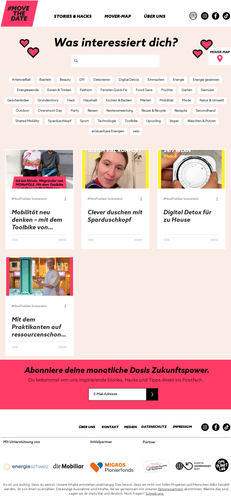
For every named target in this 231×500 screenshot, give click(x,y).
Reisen (93, 111)
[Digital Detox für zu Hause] (191, 169)
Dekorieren (101, 80)
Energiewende (28, 90)
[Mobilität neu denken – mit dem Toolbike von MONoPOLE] (39, 169)
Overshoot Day (50, 111)
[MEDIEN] (127, 427)
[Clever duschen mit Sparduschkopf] (115, 169)
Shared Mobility (27, 121)
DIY (82, 80)
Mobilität (166, 101)
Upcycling (153, 121)
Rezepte (181, 111)
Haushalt (90, 101)
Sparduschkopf (59, 121)
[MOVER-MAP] (220, 56)
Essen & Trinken (59, 90)
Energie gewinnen (206, 80)
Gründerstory (48, 101)
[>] (152, 394)
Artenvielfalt (21, 80)
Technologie (106, 121)
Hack (71, 101)
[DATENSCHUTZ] (152, 427)
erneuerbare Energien (108, 131)
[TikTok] (226, 16)
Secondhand (205, 111)
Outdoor (22, 111)
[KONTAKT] (108, 427)
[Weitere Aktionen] (67, 199)
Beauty (65, 80)
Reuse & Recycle (154, 111)
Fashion (86, 90)
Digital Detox (129, 80)
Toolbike (131, 121)
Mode (186, 101)
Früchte (167, 90)
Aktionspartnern (170, 489)
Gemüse (207, 90)
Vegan (174, 121)
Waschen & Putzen (201, 121)
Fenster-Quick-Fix (114, 90)
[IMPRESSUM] (181, 427)
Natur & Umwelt (212, 101)
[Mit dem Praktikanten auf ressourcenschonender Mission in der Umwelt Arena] (39, 276)
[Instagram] (205, 16)
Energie (178, 80)
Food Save (144, 90)
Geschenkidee (18, 101)
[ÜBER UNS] (84, 427)
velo (136, 131)
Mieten (145, 101)
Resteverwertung (119, 111)
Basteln (45, 80)
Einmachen (156, 80)
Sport (84, 121)
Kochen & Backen (119, 101)
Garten (186, 90)
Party (75, 111)
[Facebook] (215, 16)
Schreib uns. (154, 494)
